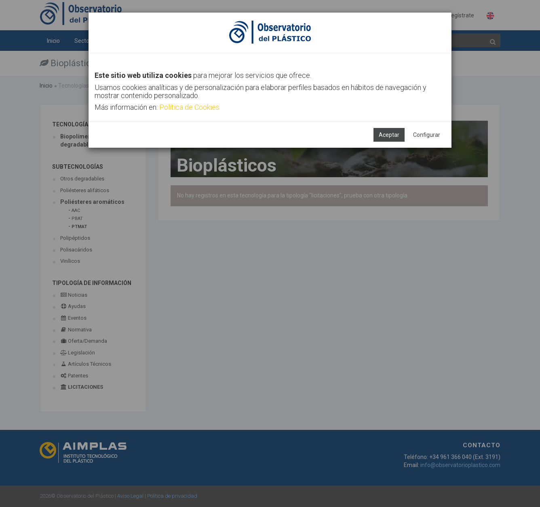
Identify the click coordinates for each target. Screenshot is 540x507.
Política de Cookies (189, 107)
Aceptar (389, 135)
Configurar (426, 135)
